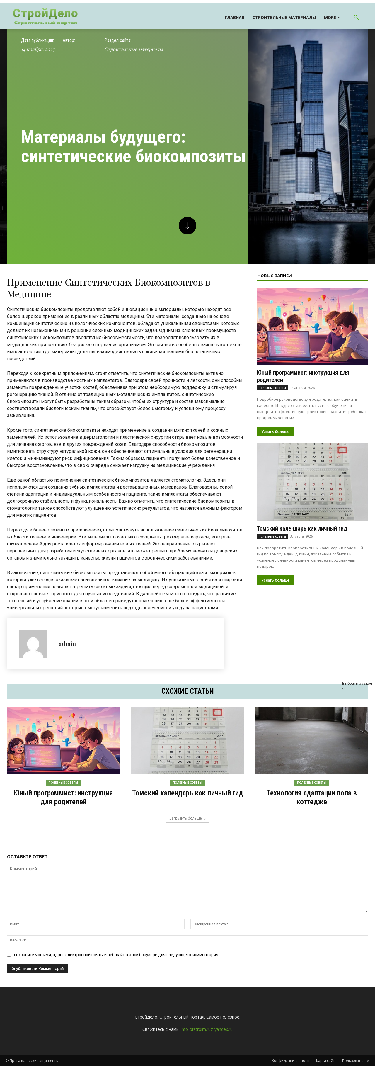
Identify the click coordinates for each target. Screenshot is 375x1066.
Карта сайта (326, 1060)
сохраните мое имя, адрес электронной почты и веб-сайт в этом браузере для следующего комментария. (116, 954)
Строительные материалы (133, 49)
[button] (356, 17)
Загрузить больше (187, 818)
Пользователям (355, 1060)
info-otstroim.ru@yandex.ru (207, 1029)
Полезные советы (272, 388)
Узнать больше (275, 431)
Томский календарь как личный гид (302, 528)
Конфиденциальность (291, 1060)
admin (67, 643)
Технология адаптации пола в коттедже (312, 797)
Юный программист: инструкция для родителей (63, 797)
